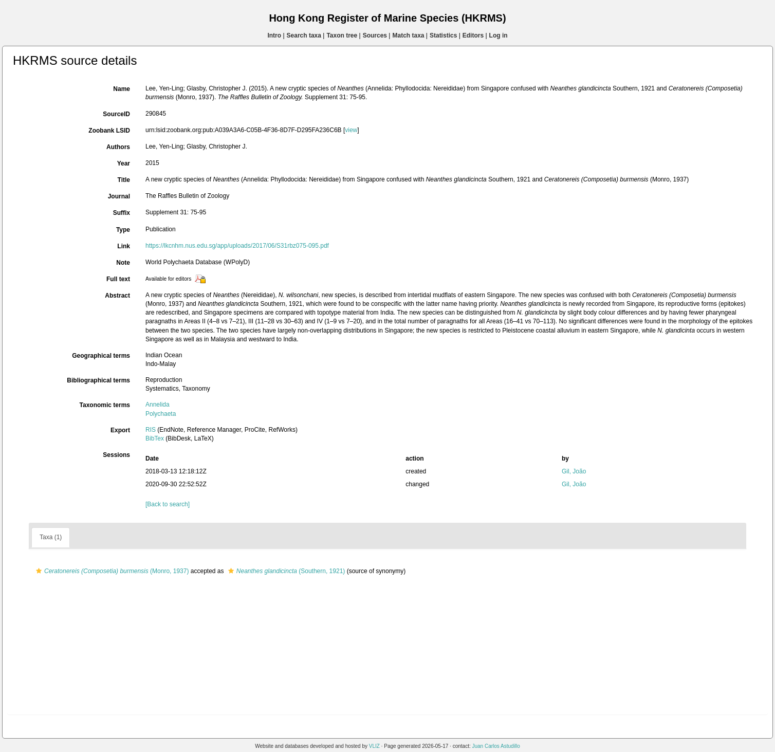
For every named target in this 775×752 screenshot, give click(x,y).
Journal (119, 196)
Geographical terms (101, 355)
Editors (473, 35)
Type (123, 229)
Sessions (116, 454)
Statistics (443, 35)
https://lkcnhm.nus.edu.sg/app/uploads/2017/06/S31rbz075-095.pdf (237, 245)
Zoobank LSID (109, 130)
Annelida (157, 404)
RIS (150, 429)
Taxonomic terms (105, 405)
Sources (375, 35)
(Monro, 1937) (111, 571)
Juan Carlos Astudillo (496, 746)
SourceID (116, 114)
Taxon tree (341, 35)
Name (121, 89)
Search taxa (304, 35)
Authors (118, 147)
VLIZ (374, 746)
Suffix (121, 212)
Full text (118, 279)
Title (124, 180)
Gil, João (574, 471)
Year (123, 163)
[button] (38, 571)
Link (123, 246)
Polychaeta (160, 413)
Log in (498, 35)
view (351, 130)
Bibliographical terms (98, 380)
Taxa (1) (51, 537)
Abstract (117, 295)
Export (120, 430)
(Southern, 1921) (285, 571)
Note (123, 262)
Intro (274, 35)
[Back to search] (167, 504)
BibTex (154, 438)
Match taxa (408, 35)
